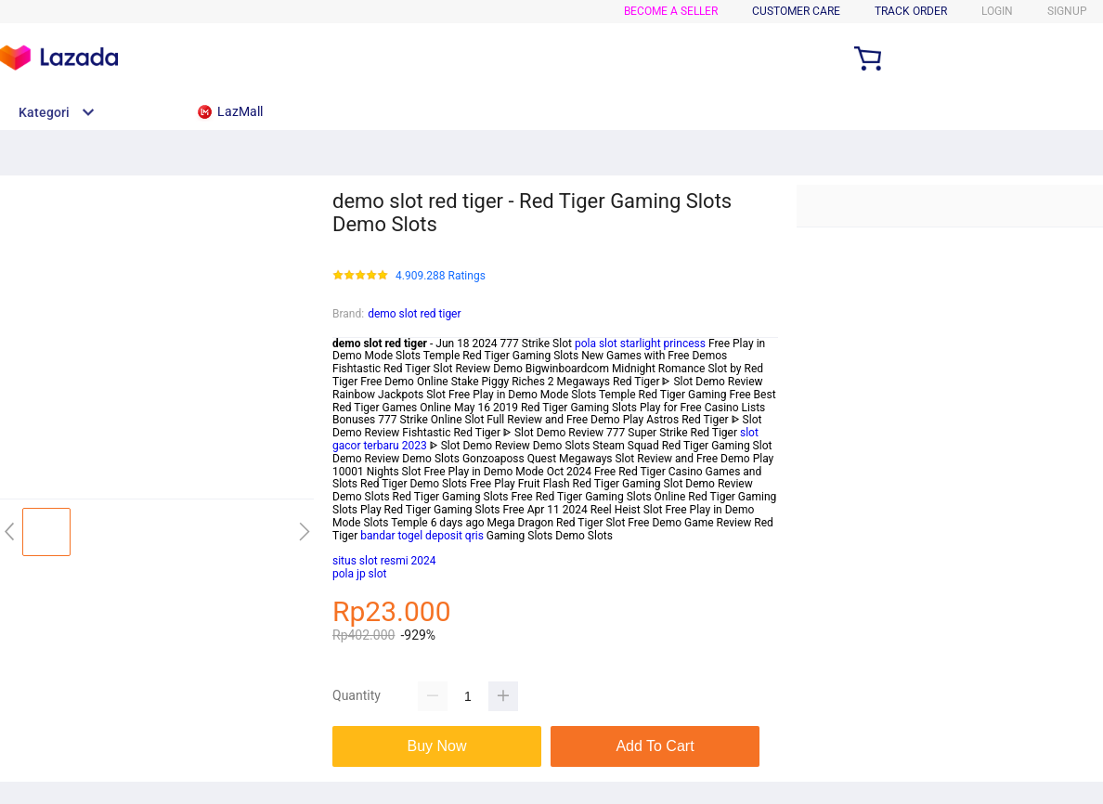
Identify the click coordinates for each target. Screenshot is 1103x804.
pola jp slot (359, 573)
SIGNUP (1067, 11)
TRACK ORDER (911, 11)
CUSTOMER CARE (796, 11)
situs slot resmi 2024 (384, 560)
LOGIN (997, 11)
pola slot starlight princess (640, 343)
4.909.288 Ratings (441, 276)
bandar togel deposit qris (422, 535)
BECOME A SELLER (671, 11)
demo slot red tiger (414, 313)
